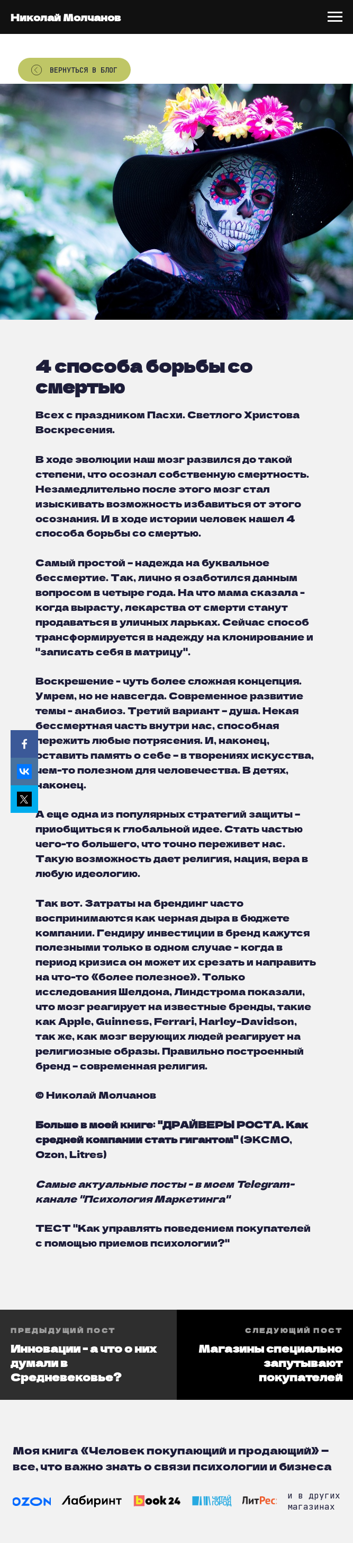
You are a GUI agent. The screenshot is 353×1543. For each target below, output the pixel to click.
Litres (86, 1154)
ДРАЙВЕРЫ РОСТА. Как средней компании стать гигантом (171, 1131)
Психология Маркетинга (154, 1198)
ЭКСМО (266, 1139)
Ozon (50, 1154)
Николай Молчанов (66, 17)
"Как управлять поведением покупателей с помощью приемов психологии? (173, 1235)
